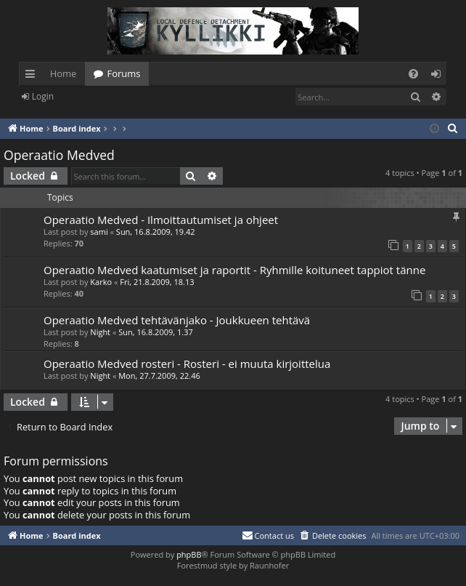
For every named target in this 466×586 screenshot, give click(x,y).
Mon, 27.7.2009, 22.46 (159, 375)
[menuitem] (413, 74)
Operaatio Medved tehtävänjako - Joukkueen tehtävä (177, 320)
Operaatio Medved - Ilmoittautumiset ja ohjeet (161, 219)
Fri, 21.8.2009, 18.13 (157, 281)
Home (63, 73)
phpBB (188, 554)
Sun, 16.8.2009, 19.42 (155, 231)
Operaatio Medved (59, 155)
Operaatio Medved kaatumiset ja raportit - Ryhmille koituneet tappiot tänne (234, 269)
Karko (101, 281)
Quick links (33, 76)
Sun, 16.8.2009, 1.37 (155, 331)
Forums (123, 73)
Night (100, 331)
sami (98, 231)
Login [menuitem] (438, 76)
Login (43, 96)
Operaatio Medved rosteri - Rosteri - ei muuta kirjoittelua (187, 363)
